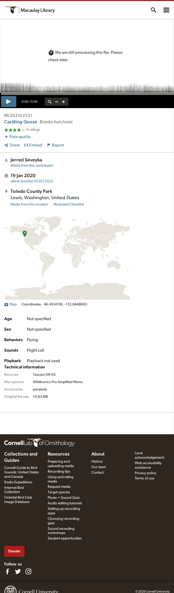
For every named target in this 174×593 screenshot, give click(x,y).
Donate (14, 551)
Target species (59, 492)
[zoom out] (56, 102)
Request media (59, 487)
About (98, 454)
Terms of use (144, 478)
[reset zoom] (50, 102)
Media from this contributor (32, 165)
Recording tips (59, 471)
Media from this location (29, 204)
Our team (98, 467)
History (97, 461)
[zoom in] (63, 102)
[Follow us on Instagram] (28, 571)
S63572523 (32, 181)
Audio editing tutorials (65, 503)
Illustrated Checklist (68, 204)
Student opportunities (65, 538)
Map (10, 304)
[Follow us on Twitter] (18, 571)
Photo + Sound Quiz (63, 498)
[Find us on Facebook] (7, 571)
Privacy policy (145, 473)
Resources (58, 454)
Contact (97, 472)
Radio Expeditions (18, 482)
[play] (8, 101)
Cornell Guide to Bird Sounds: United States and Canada (21, 472)
